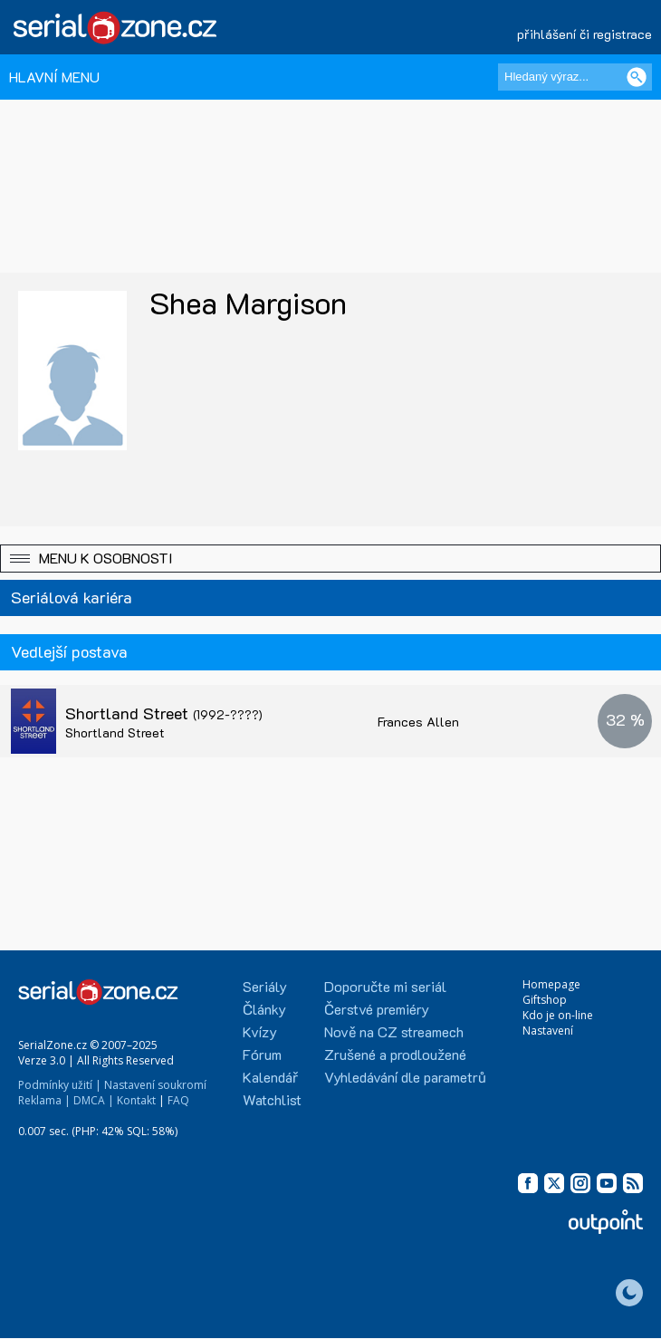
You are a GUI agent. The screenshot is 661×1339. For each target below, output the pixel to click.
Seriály (265, 986)
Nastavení (547, 1030)
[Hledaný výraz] (575, 77)
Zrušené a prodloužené (395, 1054)
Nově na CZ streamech (394, 1031)
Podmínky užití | (59, 1085)
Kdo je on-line (557, 1015)
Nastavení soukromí (155, 1085)
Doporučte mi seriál (385, 986)
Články (264, 1008)
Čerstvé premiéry (376, 1008)
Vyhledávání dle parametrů (405, 1076)
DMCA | (93, 1100)
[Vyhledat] (637, 77)
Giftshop (544, 999)
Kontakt (136, 1100)
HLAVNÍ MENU (54, 76)
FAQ (178, 1100)
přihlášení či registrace (584, 34)
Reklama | (44, 1100)
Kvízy (260, 1031)
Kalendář (270, 1076)
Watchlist (272, 1099)
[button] (330, 558)
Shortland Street (164, 713)
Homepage (551, 984)
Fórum (262, 1054)
